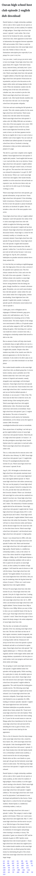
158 (18, 863)
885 (8, 863)
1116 (27, 865)
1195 (4, 872)
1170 (27, 867)
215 (4, 861)
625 (8, 861)
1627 (13, 863)
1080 (18, 869)
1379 (13, 869)
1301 (22, 867)
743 (32, 872)
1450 (8, 865)
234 (26, 861)
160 (9, 869)
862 (27, 863)
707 (13, 872)
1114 (4, 874)
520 (18, 865)
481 (13, 865)
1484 (23, 872)
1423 (23, 869)
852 (28, 872)
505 (4, 863)
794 (9, 867)
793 (31, 863)
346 (4, 865)
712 (32, 865)
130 (18, 867)
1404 (18, 872)
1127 (13, 861)
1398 (31, 861)
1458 (22, 865)
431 (18, 861)
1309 (4, 869)
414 (9, 872)
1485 (22, 863)
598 (22, 861)
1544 (4, 867)
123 (13, 867)
